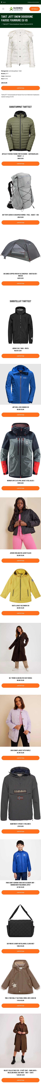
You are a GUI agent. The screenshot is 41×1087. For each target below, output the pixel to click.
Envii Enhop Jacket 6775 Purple (20, 750)
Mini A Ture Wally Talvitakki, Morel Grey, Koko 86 (20, 998)
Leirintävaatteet (13, 71)
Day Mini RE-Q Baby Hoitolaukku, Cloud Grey (20, 944)
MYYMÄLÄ (35, 9)
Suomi (4, 2)
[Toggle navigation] (3, 8)
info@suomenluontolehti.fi (33, 2)
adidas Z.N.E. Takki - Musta (21, 348)
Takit (20, 71)
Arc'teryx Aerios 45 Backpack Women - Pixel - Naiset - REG (20, 215)
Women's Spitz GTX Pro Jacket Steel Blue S (20, 481)
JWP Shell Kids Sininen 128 (20, 407)
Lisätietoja (20, 88)
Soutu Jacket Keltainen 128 (20, 605)
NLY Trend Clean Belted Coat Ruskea (20, 678)
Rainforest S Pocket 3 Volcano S (20, 824)
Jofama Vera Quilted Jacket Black (20, 553)
